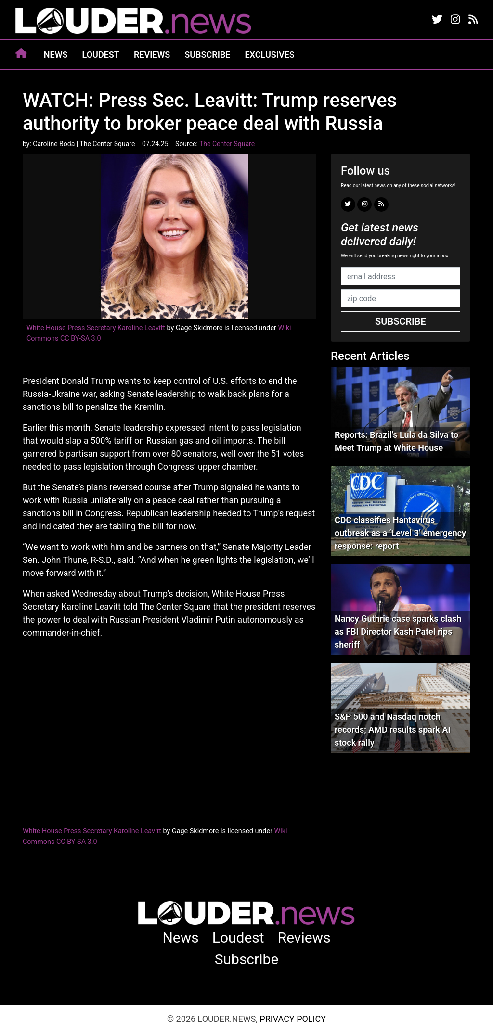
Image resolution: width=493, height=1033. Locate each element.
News (56, 55)
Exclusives (269, 55)
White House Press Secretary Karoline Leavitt (95, 328)
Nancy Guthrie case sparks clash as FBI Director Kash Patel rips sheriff (398, 631)
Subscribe (207, 55)
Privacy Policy (292, 1019)
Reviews (152, 55)
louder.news (133, 22)
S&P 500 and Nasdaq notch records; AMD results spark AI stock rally (393, 730)
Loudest (100, 55)
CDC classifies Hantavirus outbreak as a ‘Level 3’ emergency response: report (400, 533)
